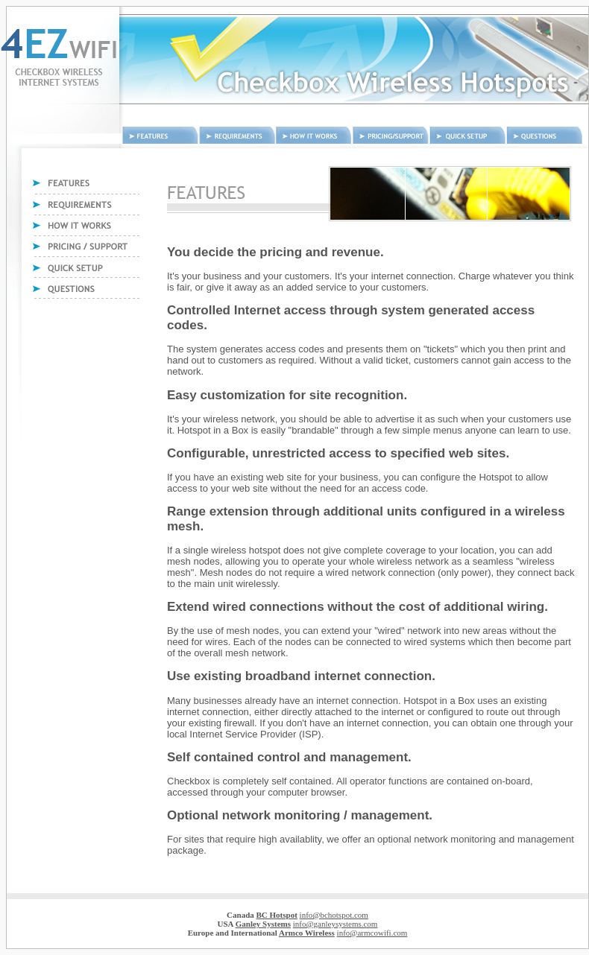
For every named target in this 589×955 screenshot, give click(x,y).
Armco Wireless (307, 932)
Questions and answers (544, 135)
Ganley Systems (263, 923)
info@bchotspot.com (334, 914)
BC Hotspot (276, 914)
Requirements (237, 135)
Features (160, 135)
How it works (314, 135)
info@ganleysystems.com (335, 923)
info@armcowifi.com (372, 932)
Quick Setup (467, 135)
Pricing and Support (391, 135)
